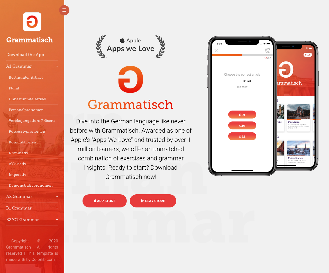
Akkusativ (17, 164)
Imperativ (17, 174)
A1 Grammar (19, 66)
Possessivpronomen (27, 131)
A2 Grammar (19, 196)
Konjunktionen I (24, 142)
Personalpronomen (26, 110)
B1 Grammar (19, 208)
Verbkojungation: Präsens (32, 121)
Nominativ (18, 153)
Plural (14, 88)
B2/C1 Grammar (22, 219)
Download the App (25, 54)
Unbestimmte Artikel (27, 99)
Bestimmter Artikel (26, 77)
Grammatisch (29, 40)
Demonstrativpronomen (31, 185)
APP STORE (104, 201)
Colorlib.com (43, 259)
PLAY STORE (153, 201)
